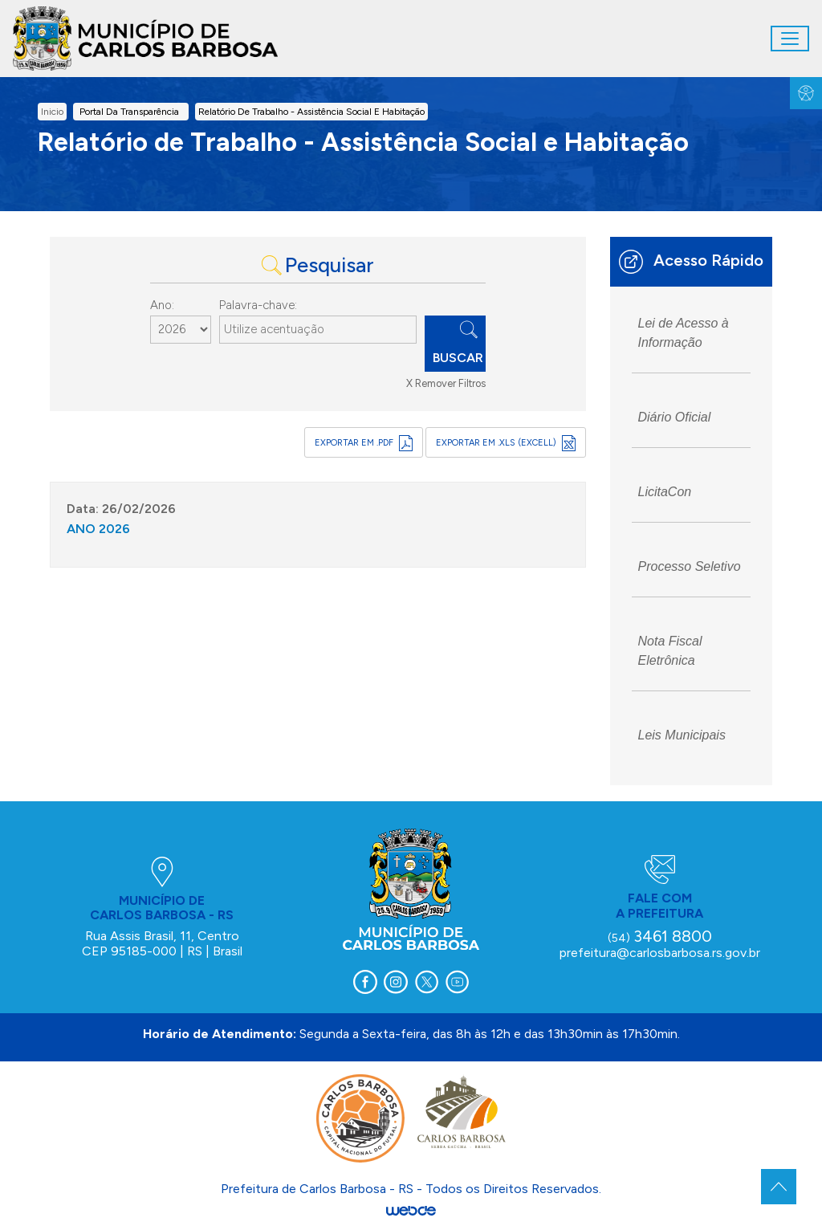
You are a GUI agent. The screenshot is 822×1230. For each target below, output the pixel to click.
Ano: (162, 305)
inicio (52, 111)
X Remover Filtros (446, 383)
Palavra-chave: (258, 305)
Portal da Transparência (129, 111)
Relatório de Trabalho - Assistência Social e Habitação (311, 111)
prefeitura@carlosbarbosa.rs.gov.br (660, 952)
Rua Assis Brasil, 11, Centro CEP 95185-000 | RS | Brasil (162, 943)
